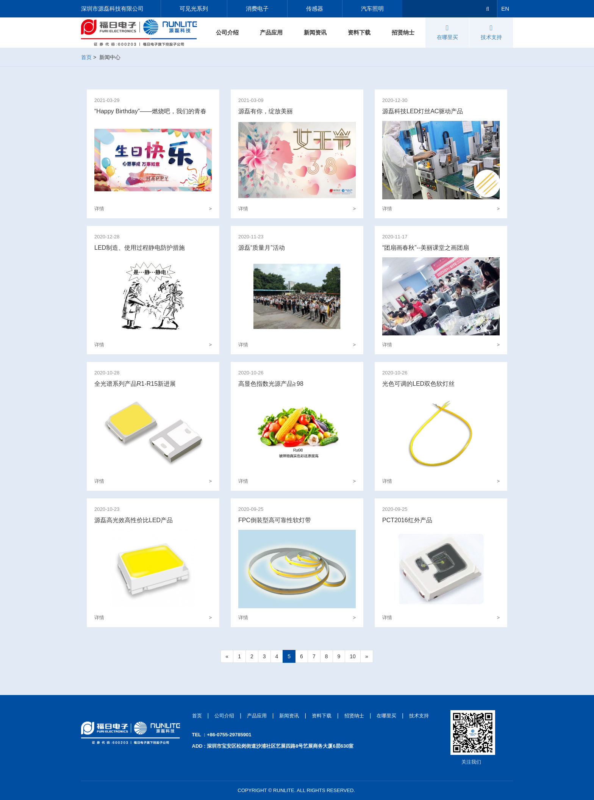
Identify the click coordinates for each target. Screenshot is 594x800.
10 (353, 656)
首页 (86, 57)
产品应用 (271, 32)
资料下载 (359, 32)
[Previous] (226, 656)
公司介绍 (227, 32)
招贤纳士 (403, 32)
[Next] (366, 656)
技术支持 (491, 32)
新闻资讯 (315, 32)
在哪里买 (447, 32)
